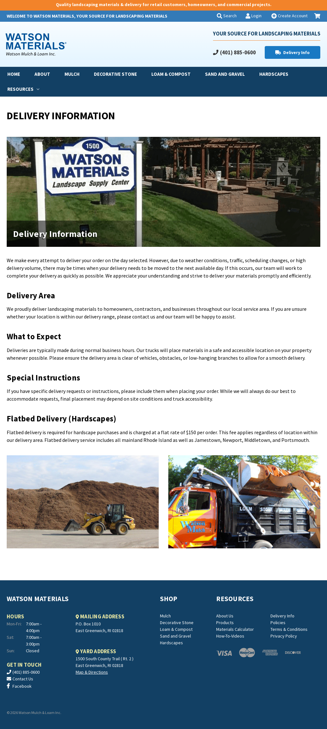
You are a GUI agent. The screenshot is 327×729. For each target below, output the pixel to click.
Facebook (22, 686)
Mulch (72, 74)
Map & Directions (92, 672)
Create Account (292, 16)
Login (256, 16)
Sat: (10, 637)
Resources (23, 89)
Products (225, 622)
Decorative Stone (115, 74)
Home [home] (13, 74)
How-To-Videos (230, 636)
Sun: (11, 651)
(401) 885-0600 (238, 52)
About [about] (42, 74)
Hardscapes (273, 74)
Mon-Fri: (14, 624)
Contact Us (22, 679)
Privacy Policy (283, 636)
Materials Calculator (235, 629)
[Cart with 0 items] (317, 16)
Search (229, 16)
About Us (224, 616)
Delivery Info (296, 52)
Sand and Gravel (225, 74)
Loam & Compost (171, 74)
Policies (277, 622)
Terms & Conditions (289, 629)
